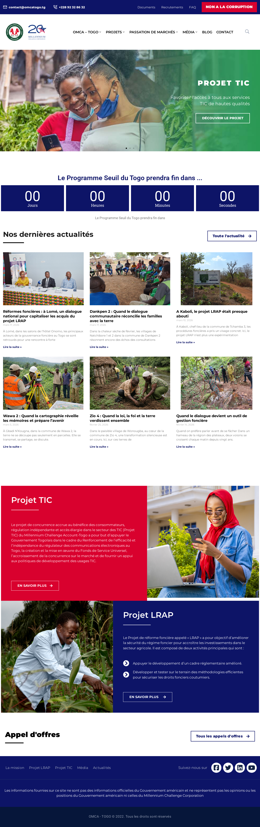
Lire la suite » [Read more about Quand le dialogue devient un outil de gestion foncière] (185, 446)
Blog (207, 32)
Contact (224, 32)
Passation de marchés (154, 32)
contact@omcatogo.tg (27, 7)
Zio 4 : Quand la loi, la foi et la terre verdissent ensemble (122, 418)
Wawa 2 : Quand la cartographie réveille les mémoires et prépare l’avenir (40, 418)
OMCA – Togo (87, 32)
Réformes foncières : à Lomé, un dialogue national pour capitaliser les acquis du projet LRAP (42, 316)
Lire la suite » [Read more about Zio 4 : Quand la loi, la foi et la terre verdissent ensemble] (99, 446)
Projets (115, 32)
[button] (126, 148)
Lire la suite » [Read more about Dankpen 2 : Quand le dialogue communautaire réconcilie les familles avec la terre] (99, 347)
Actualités (102, 768)
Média (190, 32)
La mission (14, 768)
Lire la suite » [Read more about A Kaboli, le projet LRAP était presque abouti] (185, 342)
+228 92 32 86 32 (72, 7)
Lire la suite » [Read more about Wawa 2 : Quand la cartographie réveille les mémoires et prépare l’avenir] (12, 446)
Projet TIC (63, 768)
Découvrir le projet (222, 118)
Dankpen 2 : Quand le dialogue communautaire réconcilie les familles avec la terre (126, 316)
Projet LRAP (39, 768)
